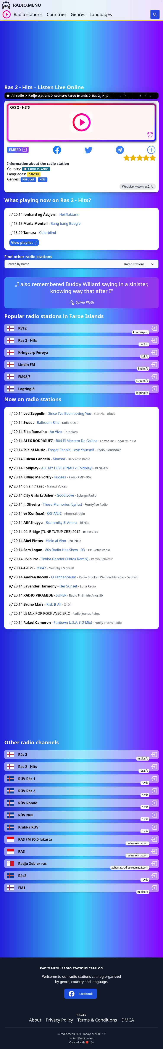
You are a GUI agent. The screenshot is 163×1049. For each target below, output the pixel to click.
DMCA (127, 1020)
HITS (42, 179)
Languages (101, 14)
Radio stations (28, 14)
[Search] (155, 14)
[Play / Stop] (6, 14)
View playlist (24, 242)
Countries (56, 14)
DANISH (34, 174)
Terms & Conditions (97, 1020)
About (35, 1020)
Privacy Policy (59, 1020)
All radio (15, 95)
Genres (78, 14)
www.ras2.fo (144, 186)
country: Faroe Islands (71, 95)
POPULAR (28, 179)
